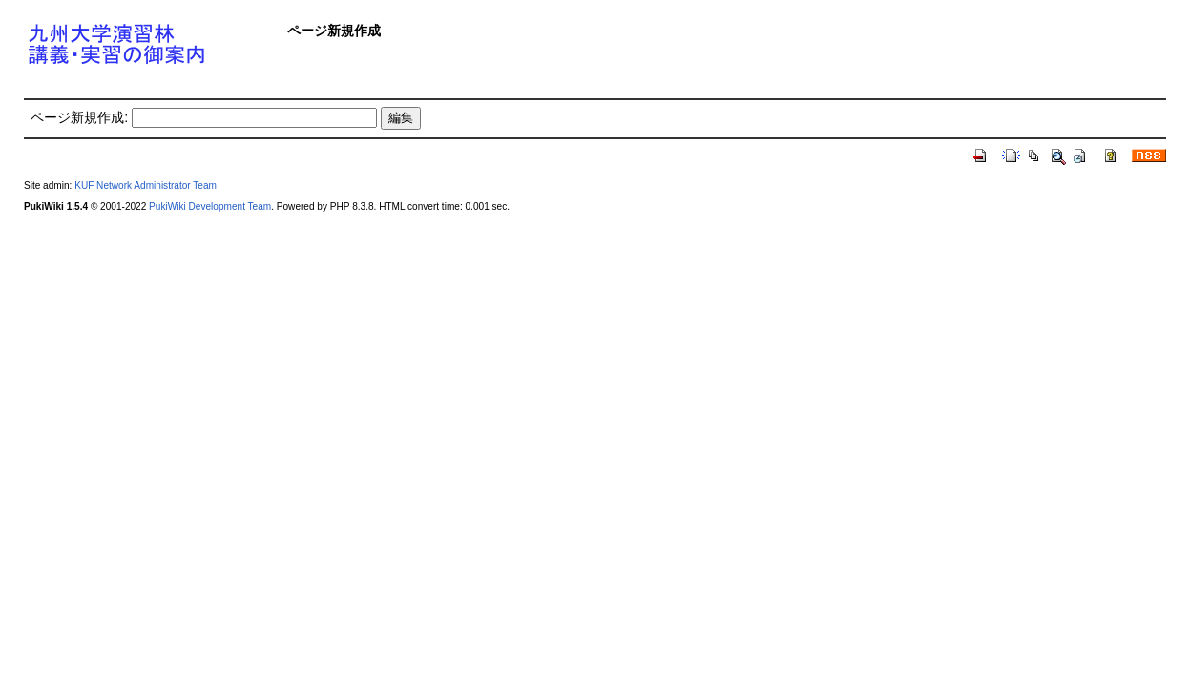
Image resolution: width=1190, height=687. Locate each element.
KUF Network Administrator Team (145, 185)
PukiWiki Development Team (210, 206)
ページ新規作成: (79, 117)
